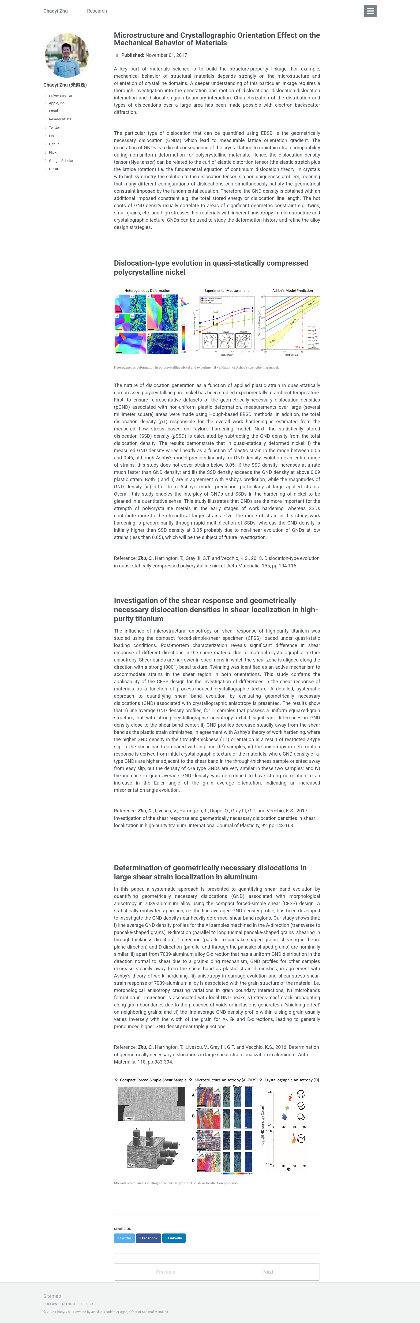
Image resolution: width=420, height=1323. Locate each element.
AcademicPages (115, 1311)
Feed (86, 1302)
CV (206, 11)
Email (50, 111)
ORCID (51, 169)
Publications (130, 11)
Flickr (50, 152)
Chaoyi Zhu (55, 11)
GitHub (67, 1302)
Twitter (51, 127)
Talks (158, 11)
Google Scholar (58, 160)
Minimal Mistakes (155, 1311)
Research (97, 11)
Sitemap (52, 1295)
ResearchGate (57, 119)
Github (51, 144)
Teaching (183, 11)
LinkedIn (52, 135)
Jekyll (95, 1311)
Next (268, 1271)
